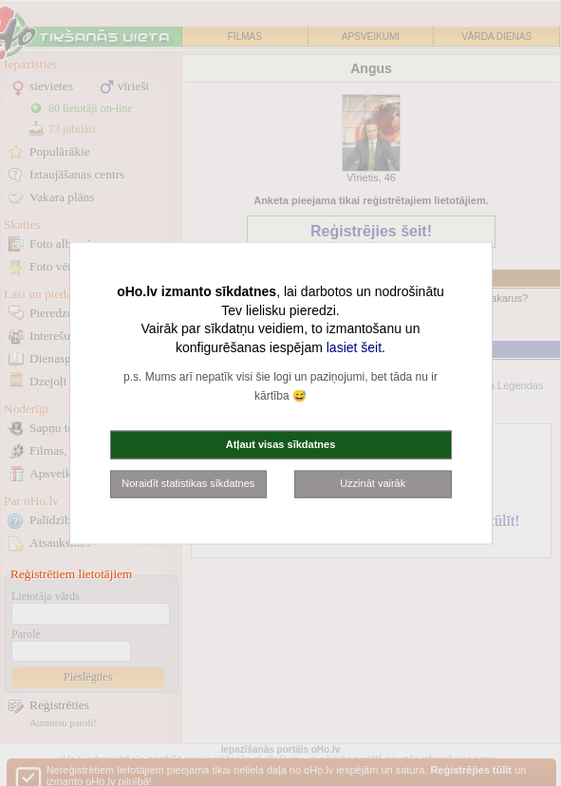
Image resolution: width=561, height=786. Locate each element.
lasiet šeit (354, 346)
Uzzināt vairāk (372, 483)
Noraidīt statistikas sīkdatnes (188, 483)
